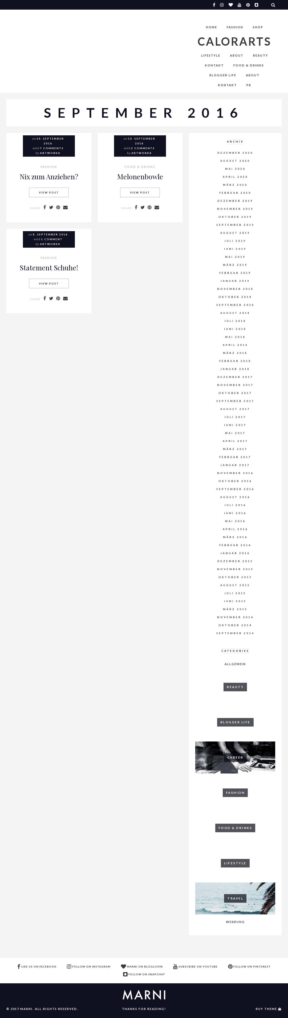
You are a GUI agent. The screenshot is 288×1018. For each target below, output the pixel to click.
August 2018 (235, 312)
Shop (258, 27)
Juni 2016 (235, 513)
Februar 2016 (235, 545)
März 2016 (235, 537)
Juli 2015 (235, 593)
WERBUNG (235, 922)
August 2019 (235, 232)
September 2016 (235, 489)
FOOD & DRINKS (248, 65)
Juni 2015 (235, 601)
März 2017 (235, 449)
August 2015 (235, 585)
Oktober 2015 (235, 577)
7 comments (52, 148)
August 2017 (235, 409)
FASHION (235, 27)
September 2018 (235, 304)
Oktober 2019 (235, 216)
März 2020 (235, 184)
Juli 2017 (235, 417)
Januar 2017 (235, 465)
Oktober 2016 (235, 481)
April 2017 (235, 441)
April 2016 (235, 529)
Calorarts (234, 41)
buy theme (266, 1009)
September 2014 (235, 633)
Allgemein (235, 664)
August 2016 (235, 497)
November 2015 (235, 569)
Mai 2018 (235, 337)
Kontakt (214, 65)
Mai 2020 (235, 168)
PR (248, 85)
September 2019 (235, 224)
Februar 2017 (235, 457)
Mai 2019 (235, 256)
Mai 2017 (235, 433)
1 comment (52, 239)
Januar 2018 (235, 369)
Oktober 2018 (235, 296)
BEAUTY (260, 55)
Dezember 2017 (235, 377)
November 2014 (235, 617)
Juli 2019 (235, 240)
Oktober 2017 (235, 393)
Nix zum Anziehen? (49, 176)
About (237, 55)
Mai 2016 (235, 521)
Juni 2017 (235, 425)
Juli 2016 (235, 505)
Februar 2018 (235, 361)
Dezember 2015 (235, 561)
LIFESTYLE (210, 55)
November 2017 (235, 385)
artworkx (50, 153)
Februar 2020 (235, 192)
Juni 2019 (235, 248)
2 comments (143, 148)
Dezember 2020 (235, 152)
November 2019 (235, 208)
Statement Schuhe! (49, 267)
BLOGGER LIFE (222, 75)
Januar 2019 (235, 280)
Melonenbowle (140, 176)
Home (211, 27)
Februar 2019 (235, 272)
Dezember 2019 (235, 200)
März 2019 (235, 264)
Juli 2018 (235, 320)
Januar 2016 (235, 553)
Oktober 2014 (235, 625)
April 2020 (235, 176)
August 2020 (235, 160)
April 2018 (235, 345)
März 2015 (235, 609)
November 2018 (235, 288)
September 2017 (235, 401)
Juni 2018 (235, 329)
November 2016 (235, 473)
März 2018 (235, 353)
